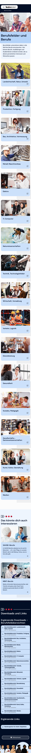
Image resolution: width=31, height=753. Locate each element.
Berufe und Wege (7, 10)
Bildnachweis (17, 737)
